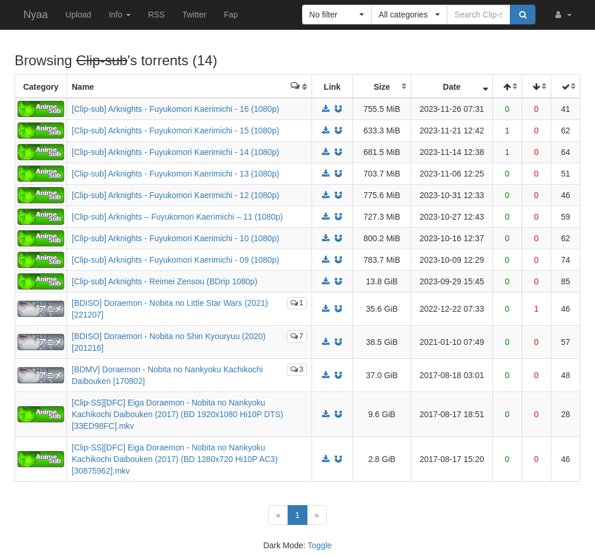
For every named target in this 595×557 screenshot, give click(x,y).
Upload (78, 14)
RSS (156, 14)
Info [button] (119, 14)
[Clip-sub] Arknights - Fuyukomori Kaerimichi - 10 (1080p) (175, 238)
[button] (562, 14)
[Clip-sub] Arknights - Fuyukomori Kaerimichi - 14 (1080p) (175, 152)
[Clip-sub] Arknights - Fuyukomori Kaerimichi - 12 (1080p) (175, 195)
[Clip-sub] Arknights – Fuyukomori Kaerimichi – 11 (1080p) (177, 216)
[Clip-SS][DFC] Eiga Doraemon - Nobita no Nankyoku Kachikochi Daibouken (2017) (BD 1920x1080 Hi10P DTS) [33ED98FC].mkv (177, 414)
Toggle (319, 545)
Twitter (194, 14)
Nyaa (35, 14)
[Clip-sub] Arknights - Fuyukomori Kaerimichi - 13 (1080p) (175, 173)
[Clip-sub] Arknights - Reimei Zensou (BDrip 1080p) (164, 281)
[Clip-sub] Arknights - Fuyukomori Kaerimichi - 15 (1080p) (175, 130)
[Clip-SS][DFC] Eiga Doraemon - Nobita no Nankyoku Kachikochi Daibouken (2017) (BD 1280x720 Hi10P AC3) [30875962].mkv (175, 459)
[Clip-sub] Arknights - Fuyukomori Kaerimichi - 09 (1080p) (175, 260)
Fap (231, 14)
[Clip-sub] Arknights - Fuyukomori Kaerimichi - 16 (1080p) (175, 109)
